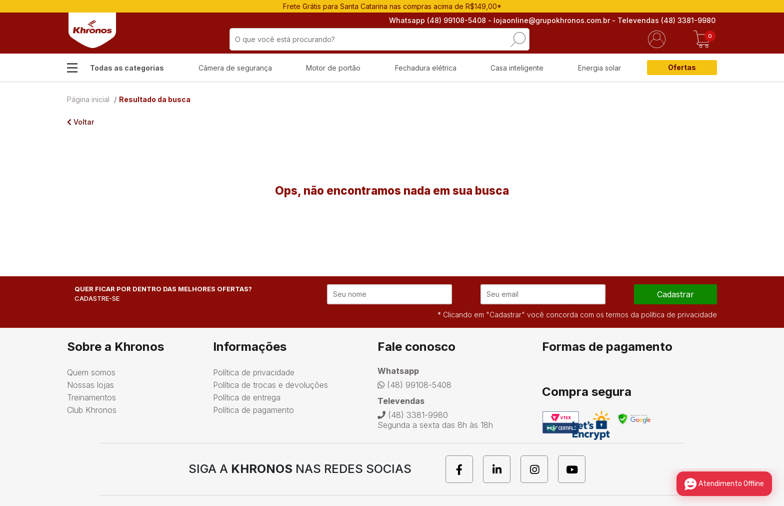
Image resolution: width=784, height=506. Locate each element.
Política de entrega (246, 397)
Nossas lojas (90, 385)
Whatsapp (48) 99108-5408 (439, 20)
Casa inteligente (517, 68)
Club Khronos (91, 410)
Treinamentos (91, 397)
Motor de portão (333, 68)
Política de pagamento (253, 410)
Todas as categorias (127, 68)
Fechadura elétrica (425, 68)
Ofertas (682, 67)
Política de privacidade (253, 372)
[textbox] (380, 39)
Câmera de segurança (235, 68)
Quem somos (91, 372)
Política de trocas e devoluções (270, 385)
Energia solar (599, 68)
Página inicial (88, 99)
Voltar (80, 122)
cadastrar (675, 294)
